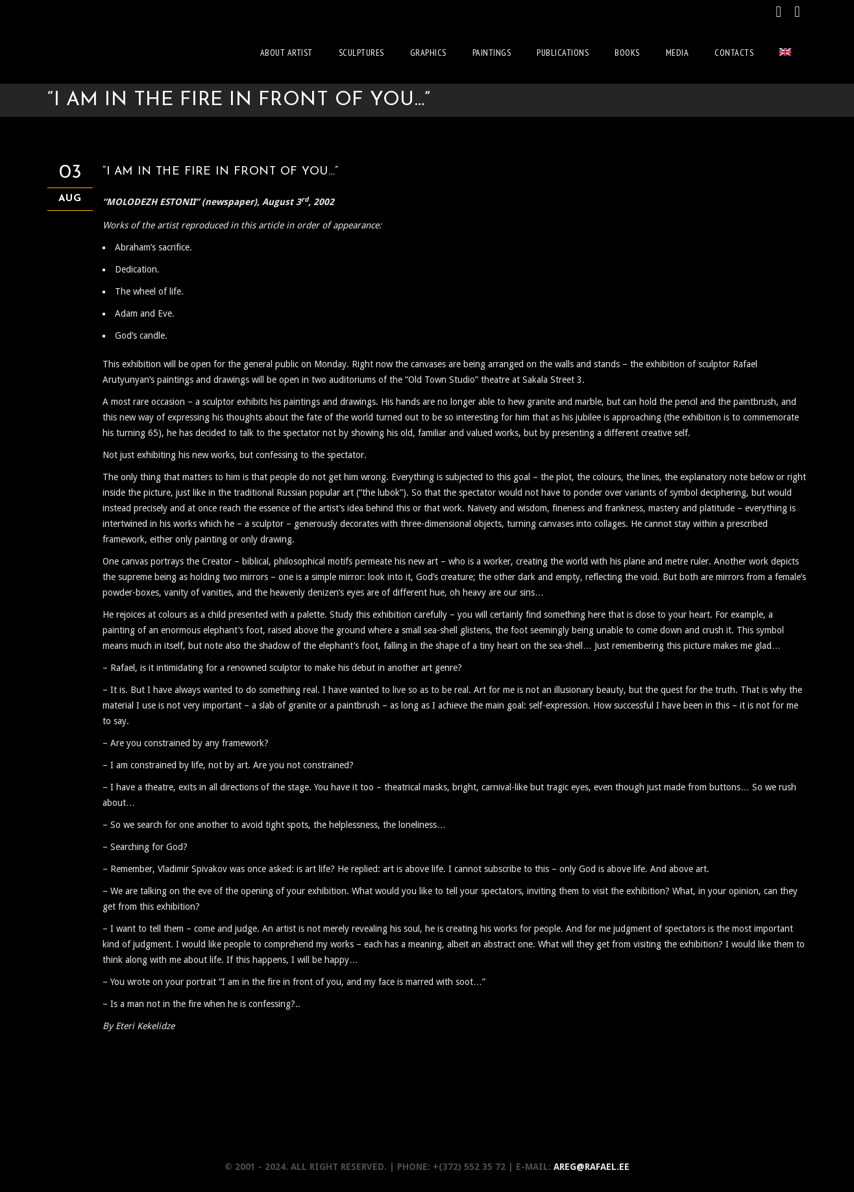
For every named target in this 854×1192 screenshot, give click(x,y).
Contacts (733, 52)
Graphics (428, 52)
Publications (563, 52)
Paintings (491, 52)
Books (627, 52)
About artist (286, 52)
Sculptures (361, 52)
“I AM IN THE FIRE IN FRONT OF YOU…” (223, 170)
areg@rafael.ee (591, 1165)
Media (677, 52)
